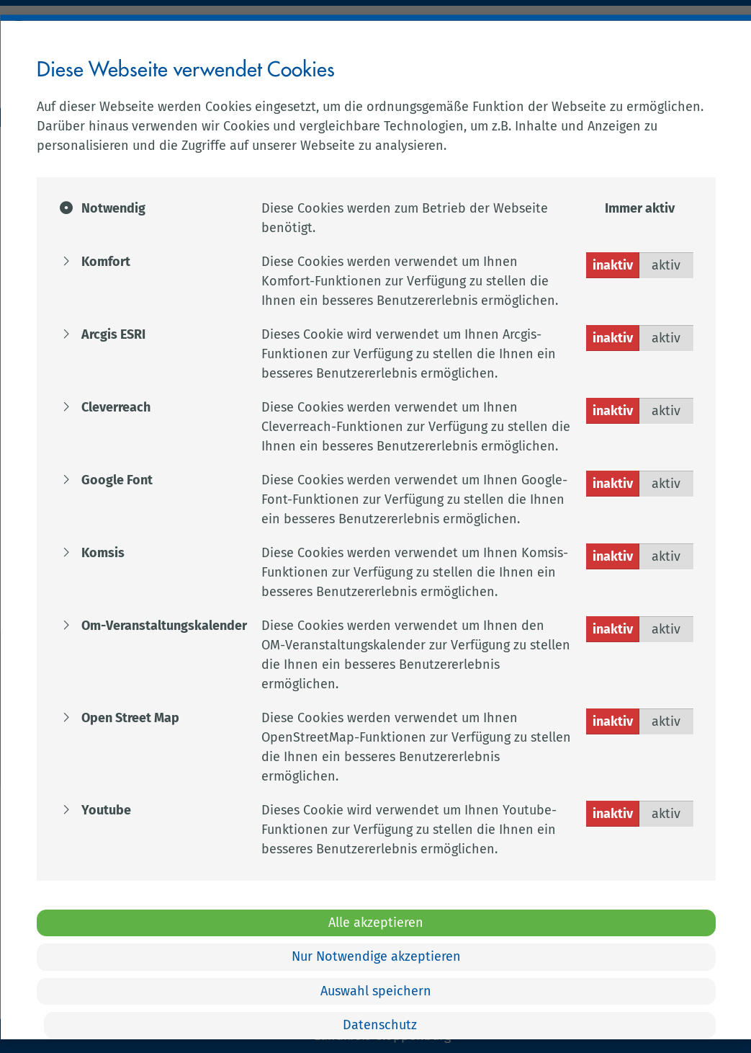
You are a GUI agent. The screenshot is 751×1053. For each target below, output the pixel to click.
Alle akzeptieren (375, 922)
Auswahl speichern (375, 990)
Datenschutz (379, 1025)
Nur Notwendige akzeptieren (375, 956)
